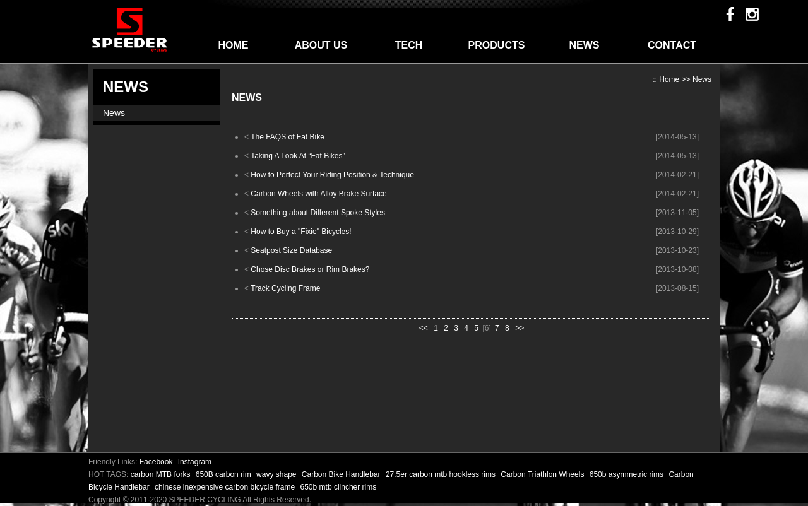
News (114, 113)
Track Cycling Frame (285, 288)
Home (669, 79)
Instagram (194, 461)
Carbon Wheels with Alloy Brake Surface (318, 193)
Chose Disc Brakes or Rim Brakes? (310, 269)
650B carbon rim (224, 474)
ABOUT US (321, 45)
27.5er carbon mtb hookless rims (441, 474)
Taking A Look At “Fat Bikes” (298, 155)
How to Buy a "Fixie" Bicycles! (301, 231)
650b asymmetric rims (628, 474)
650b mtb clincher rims (338, 487)
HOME (233, 45)
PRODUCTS (496, 45)
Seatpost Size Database (291, 250)
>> (519, 328)
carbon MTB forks (162, 474)
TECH (409, 45)
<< (423, 328)
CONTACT (672, 45)
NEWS (584, 45)
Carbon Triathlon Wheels (543, 474)
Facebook (156, 461)
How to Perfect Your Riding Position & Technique (332, 174)
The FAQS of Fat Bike (287, 136)
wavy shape (277, 474)
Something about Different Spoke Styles (318, 212)
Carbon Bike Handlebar (342, 474)
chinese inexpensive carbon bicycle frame (226, 487)
